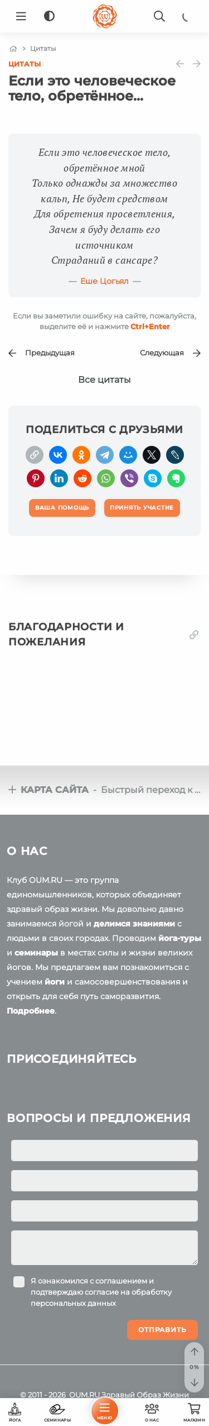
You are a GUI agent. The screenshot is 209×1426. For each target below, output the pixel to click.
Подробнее (31, 1011)
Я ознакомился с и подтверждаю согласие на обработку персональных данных (101, 1292)
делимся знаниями (134, 924)
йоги (55, 982)
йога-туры (179, 938)
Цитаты (24, 64)
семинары (36, 953)
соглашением (121, 1280)
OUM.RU (84, 1394)
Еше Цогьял (104, 281)
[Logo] (105, 16)
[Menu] (21, 16)
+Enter (150, 326)
